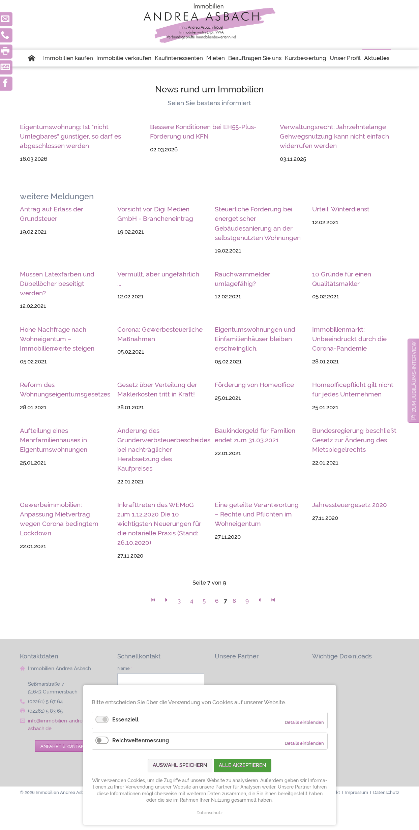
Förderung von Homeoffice (254, 384)
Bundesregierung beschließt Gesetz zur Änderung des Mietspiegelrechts (354, 440)
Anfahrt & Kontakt (63, 746)
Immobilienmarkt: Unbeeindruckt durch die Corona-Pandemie (349, 339)
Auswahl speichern (180, 765)
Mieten (215, 58)
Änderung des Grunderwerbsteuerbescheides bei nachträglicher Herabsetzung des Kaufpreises (163, 449)
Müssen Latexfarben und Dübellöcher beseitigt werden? (57, 283)
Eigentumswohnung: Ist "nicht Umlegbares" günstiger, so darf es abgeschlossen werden (70, 136)
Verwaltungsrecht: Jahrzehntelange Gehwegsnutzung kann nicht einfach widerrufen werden (334, 136)
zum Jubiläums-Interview (414, 376)
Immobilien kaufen (68, 58)
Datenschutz (209, 812)
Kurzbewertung (305, 58)
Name (124, 668)
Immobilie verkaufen (123, 58)
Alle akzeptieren (242, 765)
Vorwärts (260, 601)
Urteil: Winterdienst (340, 209)
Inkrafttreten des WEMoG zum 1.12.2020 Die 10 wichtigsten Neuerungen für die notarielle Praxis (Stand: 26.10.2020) (159, 523)
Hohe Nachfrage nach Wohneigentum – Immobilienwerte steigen (57, 339)
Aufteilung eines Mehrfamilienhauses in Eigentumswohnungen (53, 440)
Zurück (166, 601)
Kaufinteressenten (179, 58)
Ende (273, 601)
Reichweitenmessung (140, 740)
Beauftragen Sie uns (254, 58)
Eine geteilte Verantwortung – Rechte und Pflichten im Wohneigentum (257, 514)
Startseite (34, 58)
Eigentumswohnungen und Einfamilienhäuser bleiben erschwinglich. (255, 339)
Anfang (153, 601)
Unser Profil (345, 58)
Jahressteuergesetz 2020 (349, 504)
